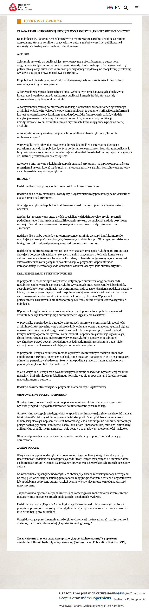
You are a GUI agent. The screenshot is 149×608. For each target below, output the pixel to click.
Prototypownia (136, 599)
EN (114, 7)
